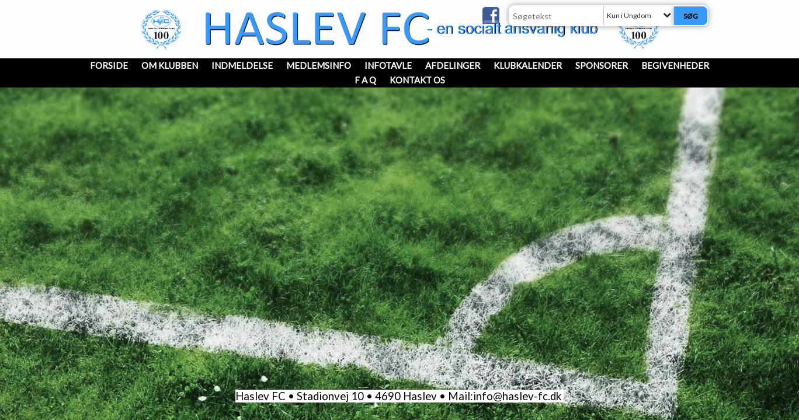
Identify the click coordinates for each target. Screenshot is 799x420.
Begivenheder (675, 65)
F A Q (365, 80)
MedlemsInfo (318, 65)
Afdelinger (452, 65)
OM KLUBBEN (169, 65)
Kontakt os (417, 80)
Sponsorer (601, 65)
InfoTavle (388, 65)
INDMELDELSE (242, 65)
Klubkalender (528, 65)
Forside (109, 65)
